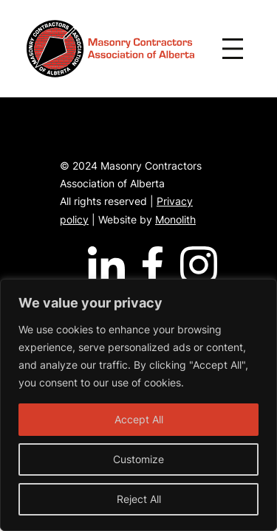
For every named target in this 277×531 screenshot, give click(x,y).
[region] (138, 405)
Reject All (139, 499)
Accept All (138, 419)
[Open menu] (232, 48)
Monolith (175, 219)
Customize (138, 459)
